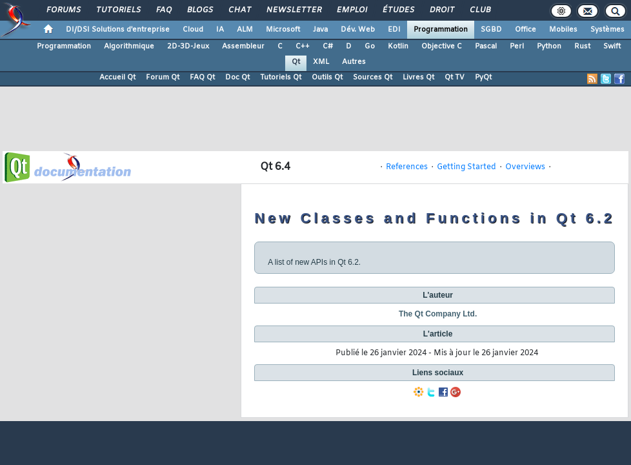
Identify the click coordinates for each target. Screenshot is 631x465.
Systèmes (607, 29)
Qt (296, 62)
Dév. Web (358, 29)
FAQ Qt (202, 77)
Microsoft (283, 29)
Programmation (441, 29)
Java (320, 29)
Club (479, 10)
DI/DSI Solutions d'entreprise (118, 29)
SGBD (491, 29)
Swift (612, 46)
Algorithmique (129, 46)
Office (525, 29)
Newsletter (293, 10)
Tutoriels (117, 10)
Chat (239, 10)
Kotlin (398, 46)
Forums (63, 10)
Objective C (441, 46)
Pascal (486, 46)
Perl (517, 46)
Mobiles (563, 29)
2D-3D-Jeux (188, 46)
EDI (394, 29)
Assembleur (243, 46)
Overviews (525, 167)
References (407, 167)
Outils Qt (327, 77)
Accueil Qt (117, 77)
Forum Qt (162, 77)
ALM (245, 29)
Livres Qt (418, 77)
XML (321, 62)
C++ (302, 46)
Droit (441, 10)
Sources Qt (372, 77)
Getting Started (466, 167)
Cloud (193, 29)
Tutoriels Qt (280, 77)
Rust (582, 46)
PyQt (483, 77)
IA (220, 29)
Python (549, 46)
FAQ (163, 10)
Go (370, 46)
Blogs (199, 10)
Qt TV (455, 77)
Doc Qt (237, 77)
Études (398, 10)
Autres (354, 62)
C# (328, 46)
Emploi (351, 10)
